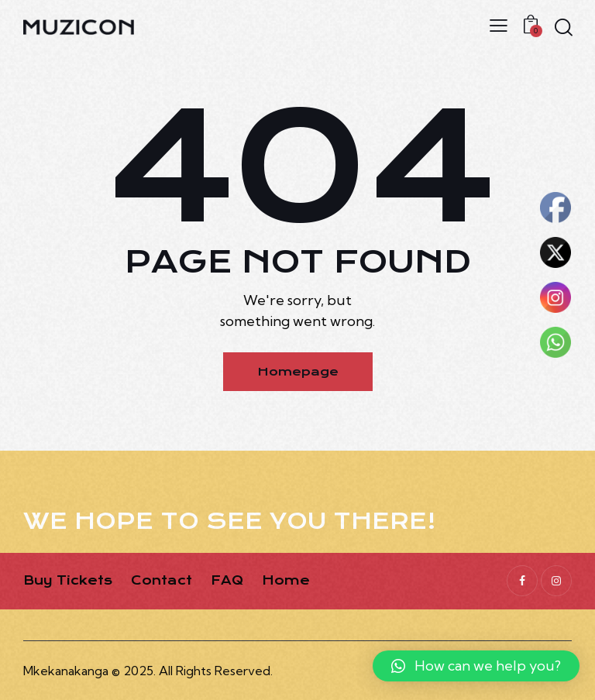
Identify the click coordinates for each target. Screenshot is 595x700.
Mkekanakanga (65, 670)
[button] (476, 665)
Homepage (298, 372)
